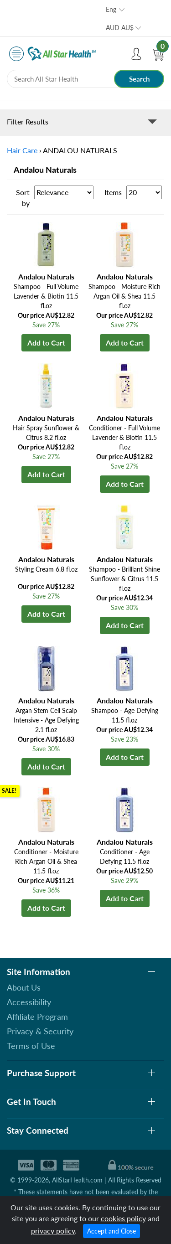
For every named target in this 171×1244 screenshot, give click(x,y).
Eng (111, 9)
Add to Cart (46, 342)
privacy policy (53, 1230)
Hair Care (22, 150)
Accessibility (29, 1002)
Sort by (23, 197)
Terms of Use (31, 1046)
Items (113, 192)
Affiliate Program (37, 1017)
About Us (24, 987)
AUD (120, 27)
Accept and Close (111, 1231)
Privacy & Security (40, 1031)
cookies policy (123, 1218)
